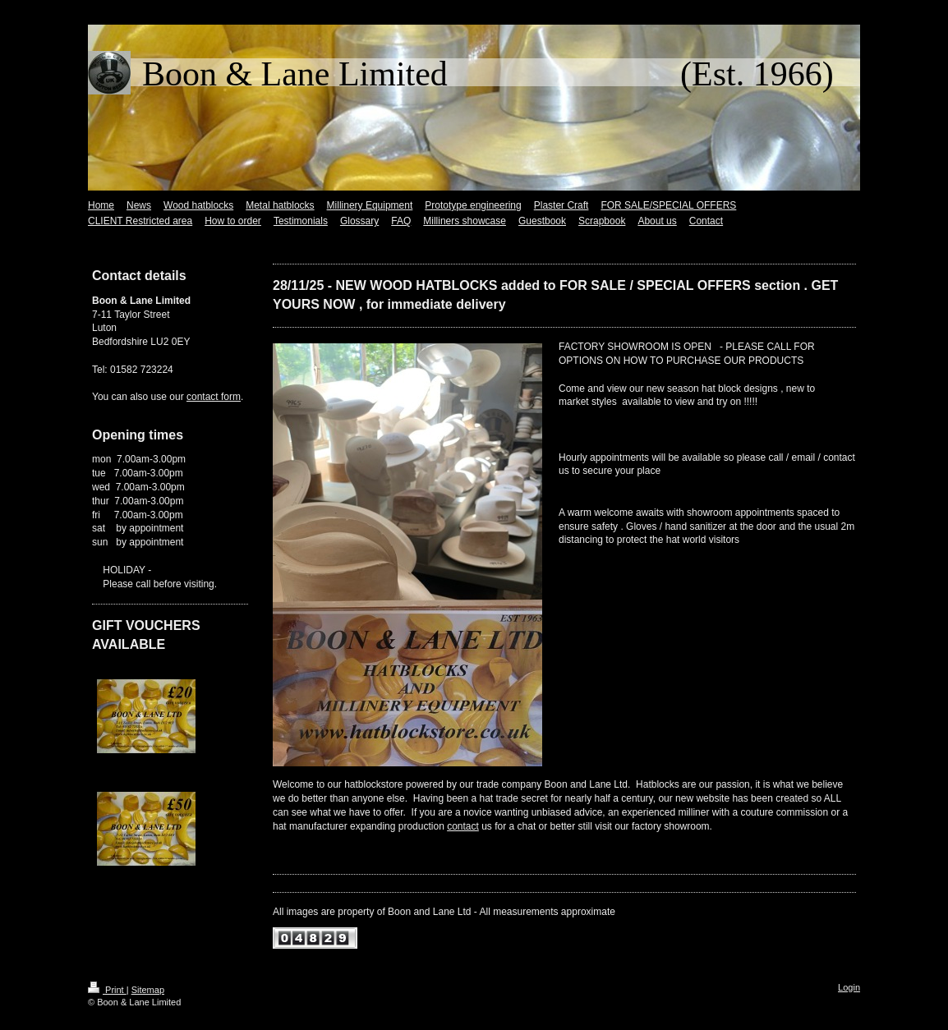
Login (849, 987)
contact (463, 826)
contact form (213, 396)
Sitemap (147, 990)
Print (107, 990)
